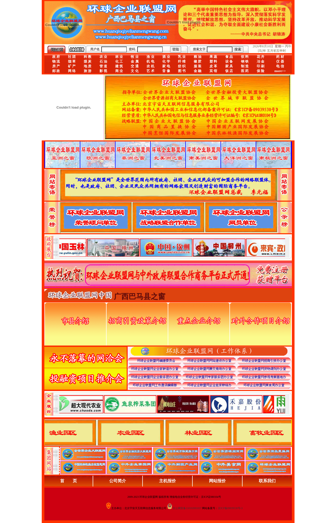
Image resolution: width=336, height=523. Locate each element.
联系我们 (267, 481)
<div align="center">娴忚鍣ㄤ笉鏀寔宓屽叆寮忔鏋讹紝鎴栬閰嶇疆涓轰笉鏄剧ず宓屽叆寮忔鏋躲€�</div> (172, 247)
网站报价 (217, 481)
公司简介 (117, 481)
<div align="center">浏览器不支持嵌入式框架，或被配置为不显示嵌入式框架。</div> (172, 404)
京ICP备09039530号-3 (230, 508)
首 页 (68, 481)
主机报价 (167, 481)
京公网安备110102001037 (187, 508)
